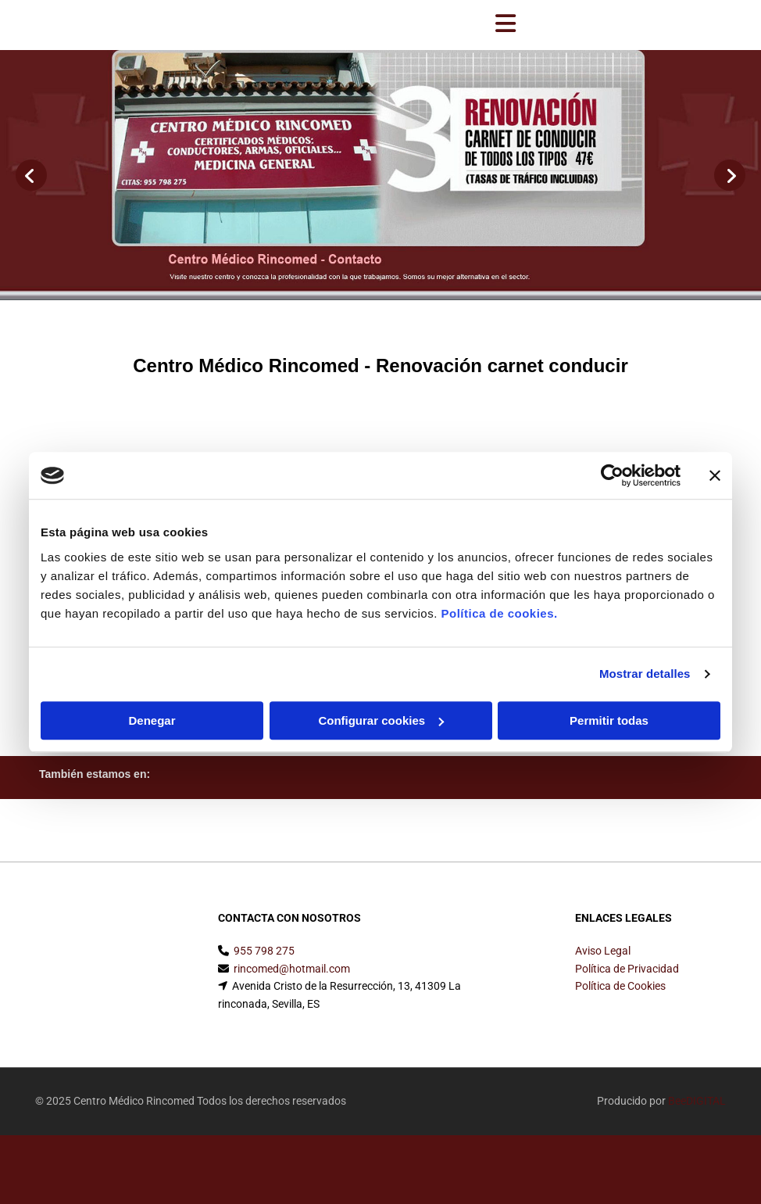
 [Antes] (31, 175)
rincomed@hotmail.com (292, 968)
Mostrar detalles (645, 673)
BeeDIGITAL (697, 1101)
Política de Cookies (620, 986)
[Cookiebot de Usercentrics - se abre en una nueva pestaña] (612, 475)
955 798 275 (264, 950)
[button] (505, 25)
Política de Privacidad (627, 968)
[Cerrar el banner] (714, 475)
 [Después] (729, 175)
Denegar (151, 720)
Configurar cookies (381, 720)
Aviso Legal (603, 950)
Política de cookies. (499, 613)
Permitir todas (609, 720)
